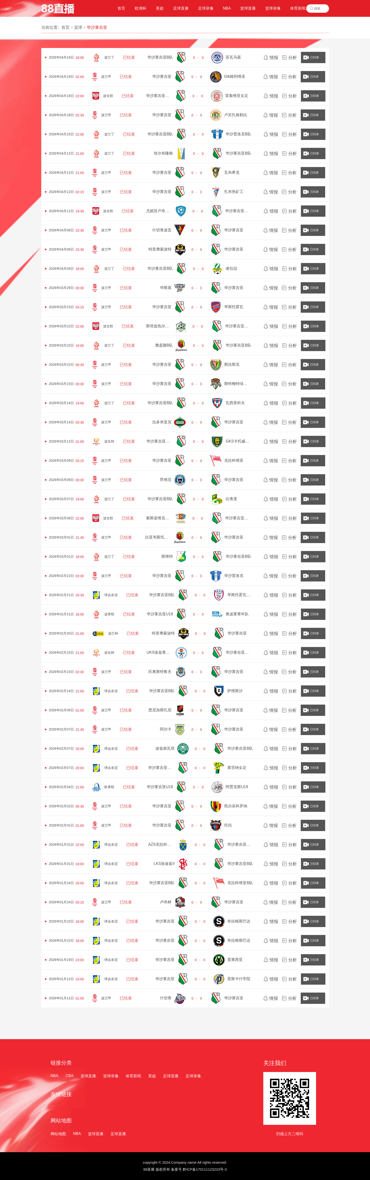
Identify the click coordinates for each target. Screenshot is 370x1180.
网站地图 (58, 1134)
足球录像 (193, 1076)
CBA (69, 1076)
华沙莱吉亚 (97, 27)
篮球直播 (88, 1076)
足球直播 (170, 1076)
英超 (152, 1076)
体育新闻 (133, 1076)
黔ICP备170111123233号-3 (205, 1169)
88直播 (149, 1169)
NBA (55, 1076)
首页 (65, 27)
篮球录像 (110, 1076)
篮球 (78, 27)
